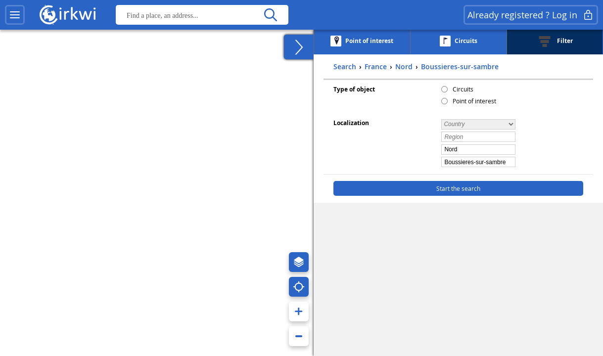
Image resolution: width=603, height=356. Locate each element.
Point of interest (474, 101)
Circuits (463, 89)
